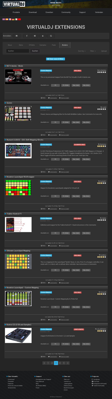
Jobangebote (68, 383)
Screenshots (12, 388)
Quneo (9, 103)
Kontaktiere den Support (43, 379)
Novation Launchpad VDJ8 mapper (20, 177)
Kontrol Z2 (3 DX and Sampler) (19, 325)
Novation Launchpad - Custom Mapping (23, 288)
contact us (67, 381)
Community (65, 12)
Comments (53, 98)
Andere (65, 45)
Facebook (96, 379)
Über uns (66, 379)
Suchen (35, 51)
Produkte (16, 12)
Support (82, 12)
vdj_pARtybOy (101, 329)
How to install (65, 98)
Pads (54, 45)
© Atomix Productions (56, 397)
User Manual (40, 381)
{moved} (103, 292)
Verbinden (99, 12)
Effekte (32, 45)
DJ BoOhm (102, 70)
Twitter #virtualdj (98, 385)
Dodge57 (103, 181)
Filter (93, 51)
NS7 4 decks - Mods (15, 66)
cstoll (104, 107)
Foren (37, 388)
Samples (43, 45)
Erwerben (49, 12)
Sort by (81, 51)
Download (33, 12)
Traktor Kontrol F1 (14, 214)
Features (10, 383)
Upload (104, 51)
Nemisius (103, 144)
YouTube (95, 381)
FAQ (37, 383)
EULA (65, 390)
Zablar (104, 218)
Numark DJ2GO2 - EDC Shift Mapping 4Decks (25, 140)
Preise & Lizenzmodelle (15, 385)
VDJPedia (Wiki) (41, 385)
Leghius (103, 255)
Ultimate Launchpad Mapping (18, 251)
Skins (21, 45)
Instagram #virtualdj (99, 383)
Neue (10, 45)
